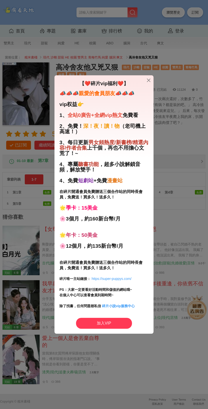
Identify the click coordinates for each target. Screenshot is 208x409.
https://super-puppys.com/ (111, 279)
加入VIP (104, 323)
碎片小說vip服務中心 (118, 306)
